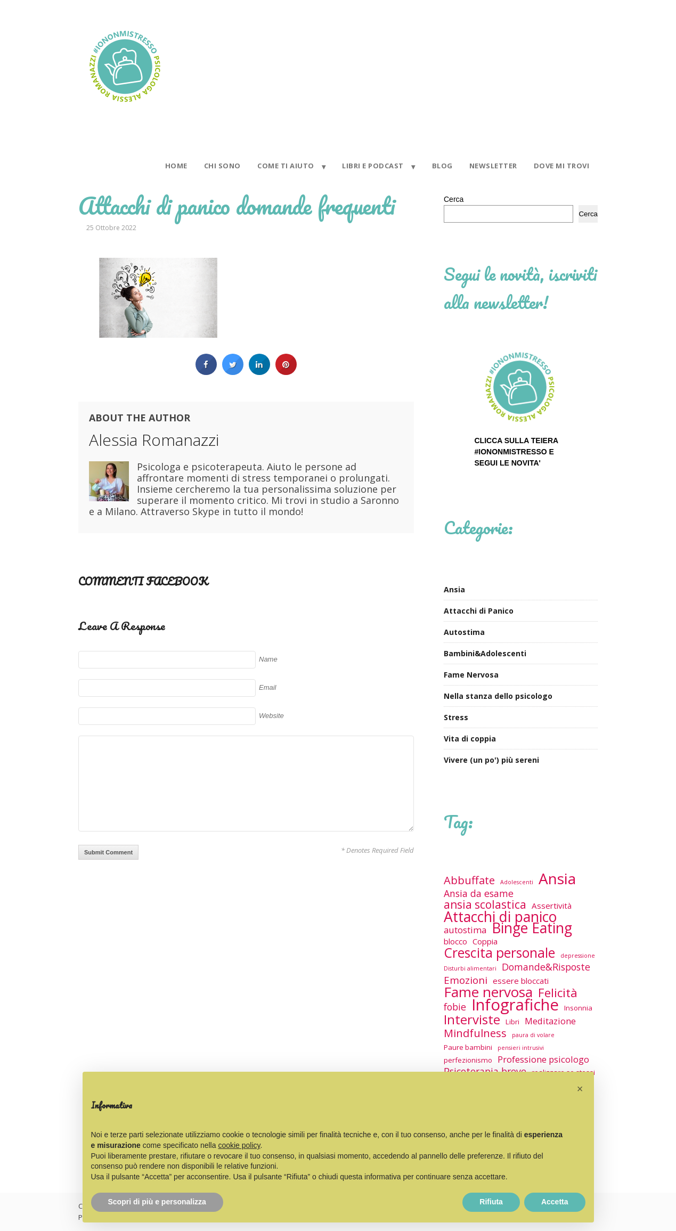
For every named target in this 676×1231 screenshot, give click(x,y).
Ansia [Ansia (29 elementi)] (557, 878)
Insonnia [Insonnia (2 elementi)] (578, 1008)
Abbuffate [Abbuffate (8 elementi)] (469, 880)
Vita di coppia (470, 738)
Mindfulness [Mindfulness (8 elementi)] (475, 1033)
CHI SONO (222, 165)
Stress (456, 717)
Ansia (454, 589)
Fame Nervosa (471, 675)
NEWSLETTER (493, 165)
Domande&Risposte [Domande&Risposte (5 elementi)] (546, 967)
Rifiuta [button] (491, 1201)
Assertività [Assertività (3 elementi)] (552, 905)
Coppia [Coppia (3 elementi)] (485, 941)
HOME (176, 165)
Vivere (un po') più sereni (491, 760)
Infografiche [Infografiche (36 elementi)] (515, 1004)
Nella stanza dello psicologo (498, 696)
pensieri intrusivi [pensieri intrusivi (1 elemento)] (521, 1047)
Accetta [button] (554, 1201)
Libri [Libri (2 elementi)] (512, 1021)
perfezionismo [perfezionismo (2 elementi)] (468, 1060)
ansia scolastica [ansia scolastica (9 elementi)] (485, 904)
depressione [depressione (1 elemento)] (577, 955)
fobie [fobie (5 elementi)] (455, 1007)
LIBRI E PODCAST (373, 165)
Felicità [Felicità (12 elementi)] (557, 992)
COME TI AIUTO (285, 165)
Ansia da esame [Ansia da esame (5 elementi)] (479, 893)
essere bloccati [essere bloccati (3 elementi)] (521, 980)
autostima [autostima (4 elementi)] (465, 929)
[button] (580, 1088)
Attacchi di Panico (479, 611)
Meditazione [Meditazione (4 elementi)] (550, 1020)
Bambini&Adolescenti (485, 653)
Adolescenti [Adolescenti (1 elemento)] (516, 882)
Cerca (453, 199)
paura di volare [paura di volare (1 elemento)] (533, 1035)
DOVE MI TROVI (562, 165)
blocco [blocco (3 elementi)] (455, 941)
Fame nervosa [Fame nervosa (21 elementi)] (488, 992)
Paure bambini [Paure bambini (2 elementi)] (468, 1047)
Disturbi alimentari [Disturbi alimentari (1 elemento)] (470, 968)
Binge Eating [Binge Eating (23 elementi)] (532, 928)
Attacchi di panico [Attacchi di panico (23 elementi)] (500, 917)
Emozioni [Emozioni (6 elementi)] (465, 979)
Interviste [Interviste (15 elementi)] (472, 1019)
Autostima (464, 632)
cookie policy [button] (239, 1145)
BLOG (442, 165)
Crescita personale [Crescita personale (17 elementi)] (499, 952)
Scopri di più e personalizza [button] (157, 1201)
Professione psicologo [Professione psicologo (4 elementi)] (543, 1059)
